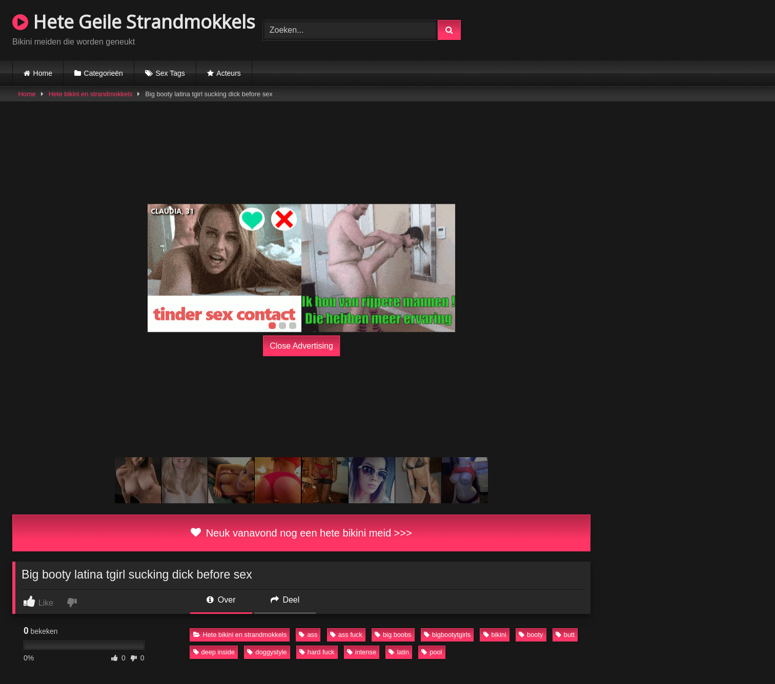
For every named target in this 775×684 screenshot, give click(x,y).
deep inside (214, 652)
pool (431, 652)
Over (221, 599)
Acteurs (228, 73)
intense (361, 652)
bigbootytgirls (447, 634)
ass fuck (346, 634)
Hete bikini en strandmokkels (91, 94)
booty (531, 634)
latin (399, 652)
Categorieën (103, 73)
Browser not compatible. (643, 28)
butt (565, 634)
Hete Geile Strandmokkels (133, 21)
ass (308, 634)
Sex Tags (170, 73)
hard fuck (317, 652)
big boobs (393, 634)
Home (42, 73)
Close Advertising (301, 345)
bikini (494, 634)
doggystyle (267, 652)
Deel (285, 599)
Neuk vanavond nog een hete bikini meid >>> (301, 533)
